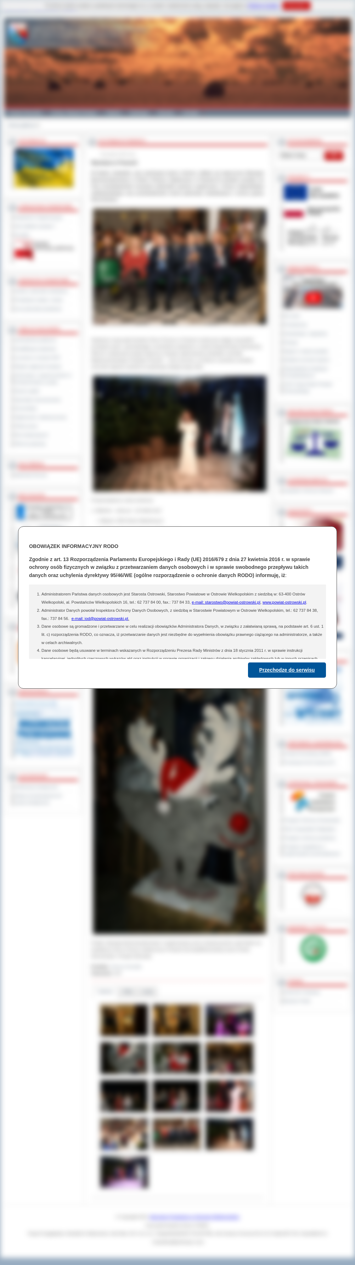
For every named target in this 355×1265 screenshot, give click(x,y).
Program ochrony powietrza (310, 837)
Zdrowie (165, 112)
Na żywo (292, 315)
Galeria (113, 112)
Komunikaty (26, 408)
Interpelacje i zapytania (305, 333)
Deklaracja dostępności (36, 786)
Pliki (128, 991)
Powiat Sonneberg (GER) (307, 753)
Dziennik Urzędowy (302, 992)
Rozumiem (296, 5)
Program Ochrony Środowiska (312, 820)
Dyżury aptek (27, 390)
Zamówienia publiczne (35, 339)
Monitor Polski (297, 1000)
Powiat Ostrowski (25, 112)
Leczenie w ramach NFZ (37, 357)
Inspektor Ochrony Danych (309, 490)
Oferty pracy (26, 426)
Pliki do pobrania (30, 443)
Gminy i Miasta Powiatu (74, 112)
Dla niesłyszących (31, 434)
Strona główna (21, 125)
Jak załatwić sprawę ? (35, 226)
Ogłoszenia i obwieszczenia (40, 417)
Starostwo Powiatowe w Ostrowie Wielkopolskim (195, 1216)
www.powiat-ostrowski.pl (284, 602)
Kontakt (191, 112)
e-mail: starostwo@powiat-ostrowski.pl (226, 602)
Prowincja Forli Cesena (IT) (309, 762)
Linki (147, 991)
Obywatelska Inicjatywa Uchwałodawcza (306, 372)
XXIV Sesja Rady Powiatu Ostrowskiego (308, 387)
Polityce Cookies (263, 5)
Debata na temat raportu (306, 359)
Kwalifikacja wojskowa (35, 348)
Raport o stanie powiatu (306, 351)
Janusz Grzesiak (126, 966)
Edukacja (139, 112)
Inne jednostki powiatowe (38, 308)
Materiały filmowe (31, 474)
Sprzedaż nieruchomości (38, 399)
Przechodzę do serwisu (287, 670)
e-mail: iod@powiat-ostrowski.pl (100, 618)
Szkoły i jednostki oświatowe (41, 291)
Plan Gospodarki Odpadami (310, 829)
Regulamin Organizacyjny (39, 217)
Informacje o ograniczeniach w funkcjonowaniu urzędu (43, 379)
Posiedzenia (295, 324)
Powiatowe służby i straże (39, 299)
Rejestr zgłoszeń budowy (38, 366)
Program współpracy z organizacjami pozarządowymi (312, 850)
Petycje (291, 342)
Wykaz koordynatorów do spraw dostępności (38, 799)
